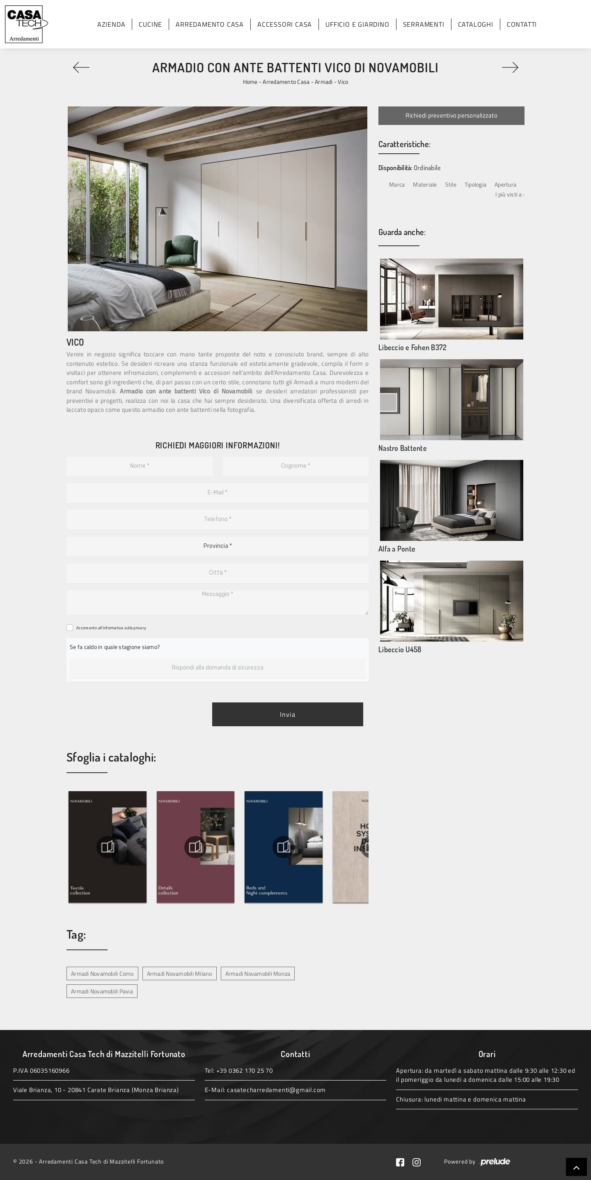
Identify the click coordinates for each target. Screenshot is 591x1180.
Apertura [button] (505, 184)
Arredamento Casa (210, 24)
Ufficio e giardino (357, 24)
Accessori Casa (284, 24)
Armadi (324, 81)
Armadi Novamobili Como (102, 973)
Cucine (150, 24)
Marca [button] (397, 184)
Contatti (522, 24)
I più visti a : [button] (510, 194)
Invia (288, 714)
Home (250, 81)
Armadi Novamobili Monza (258, 973)
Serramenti (423, 24)
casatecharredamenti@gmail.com (276, 1090)
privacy (139, 628)
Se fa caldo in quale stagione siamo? (115, 646)
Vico (343, 81)
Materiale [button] (425, 184)
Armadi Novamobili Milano (179, 973)
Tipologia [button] (475, 184)
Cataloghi (475, 24)
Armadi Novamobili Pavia (102, 991)
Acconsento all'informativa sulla (111, 628)
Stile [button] (450, 184)
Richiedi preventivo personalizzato (451, 115)
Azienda (111, 24)
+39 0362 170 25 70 (244, 1070)
